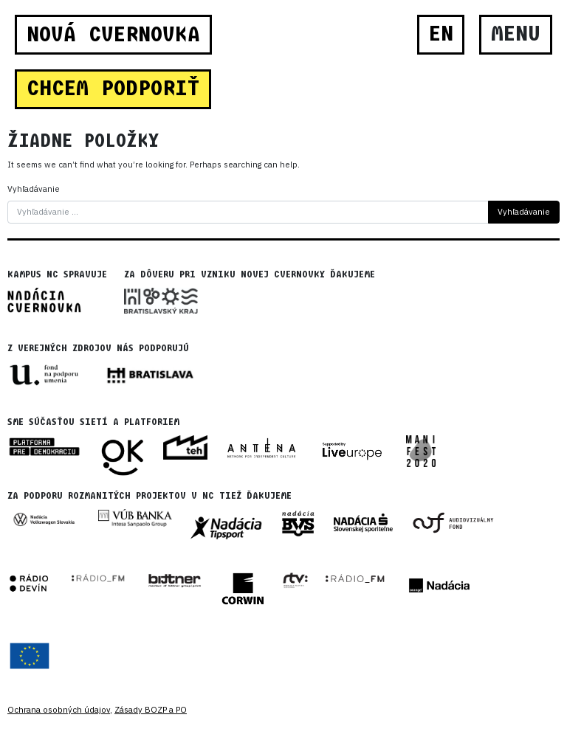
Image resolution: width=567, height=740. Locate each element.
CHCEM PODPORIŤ (113, 88)
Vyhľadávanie (33, 189)
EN (441, 34)
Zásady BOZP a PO (150, 710)
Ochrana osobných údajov (58, 710)
